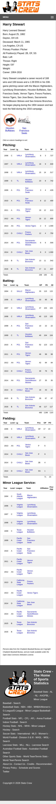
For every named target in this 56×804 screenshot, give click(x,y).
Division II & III (26, 737)
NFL (21, 718)
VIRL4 (19, 156)
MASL (39, 737)
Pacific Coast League (20, 540)
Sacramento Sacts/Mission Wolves (30, 242)
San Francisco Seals (24, 129)
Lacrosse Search (40, 745)
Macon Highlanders (30, 291)
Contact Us (19, 764)
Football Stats (10, 718)
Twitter (6, 771)
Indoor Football (10, 722)
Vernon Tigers (28, 210)
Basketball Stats (11, 707)
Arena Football (44, 718)
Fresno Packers (28, 233)
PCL (18, 190)
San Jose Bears (29, 252)
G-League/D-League (13, 711)
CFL (27, 718)
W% (52, 149)
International (24, 733)
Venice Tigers (30, 226)
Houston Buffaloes (10, 128)
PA (46, 285)
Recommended (44, 764)
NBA (23, 707)
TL (18, 181)
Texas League (20, 531)
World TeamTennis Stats (35, 756)
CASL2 (19, 233)
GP (40, 285)
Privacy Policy (10, 768)
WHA (26, 726)
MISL (46, 737)
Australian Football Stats (15, 749)
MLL (22, 745)
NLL (28, 745)
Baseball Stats (41, 692)
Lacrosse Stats (10, 745)
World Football (10, 737)
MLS (34, 733)
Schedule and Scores (29, 768)
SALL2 (19, 291)
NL (36, 695)
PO (49, 423)
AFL (33, 718)
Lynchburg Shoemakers (30, 155)
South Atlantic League (20, 496)
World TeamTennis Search (16, 760)
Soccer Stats (9, 733)
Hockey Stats (9, 726)
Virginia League (20, 506)
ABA (29, 707)
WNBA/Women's (42, 707)
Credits (30, 764)
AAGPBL (44, 695)
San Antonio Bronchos (30, 260)
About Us (7, 764)
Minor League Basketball (37, 711)
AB (52, 285)
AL (51, 692)
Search (17, 703)
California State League (20, 582)
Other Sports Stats (12, 756)
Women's (43, 733)
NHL (20, 726)
